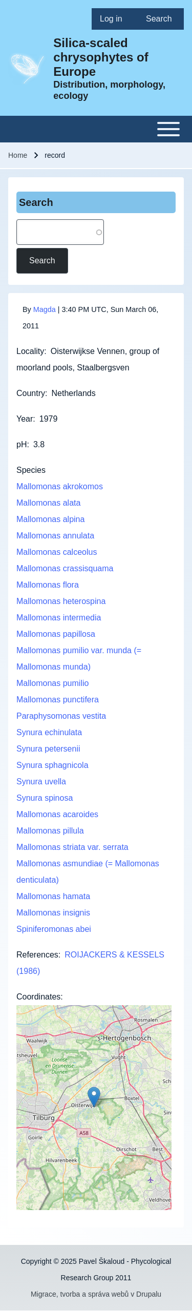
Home (17, 155)
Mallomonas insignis (53, 912)
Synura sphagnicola (52, 765)
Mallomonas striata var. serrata (72, 847)
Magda (44, 309)
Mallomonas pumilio (52, 683)
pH (21, 444)
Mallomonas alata (48, 502)
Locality (30, 351)
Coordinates (38, 996)
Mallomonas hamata (53, 896)
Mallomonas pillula (50, 830)
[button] (94, 1097)
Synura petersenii (48, 748)
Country (30, 393)
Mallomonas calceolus (56, 552)
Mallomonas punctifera (57, 699)
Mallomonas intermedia (58, 617)
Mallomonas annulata (55, 535)
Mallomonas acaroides (57, 814)
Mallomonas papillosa (55, 634)
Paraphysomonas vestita (61, 716)
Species (31, 470)
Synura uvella (41, 781)
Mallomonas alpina (50, 519)
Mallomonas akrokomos (59, 486)
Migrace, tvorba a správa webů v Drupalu (96, 1294)
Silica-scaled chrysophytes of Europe (100, 57)
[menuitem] (115, 19)
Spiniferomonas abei (53, 929)
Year (24, 418)
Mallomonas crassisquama (64, 568)
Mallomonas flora (47, 584)
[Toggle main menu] (96, 129)
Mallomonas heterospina (60, 601)
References (37, 954)
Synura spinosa (44, 798)
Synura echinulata (49, 732)
